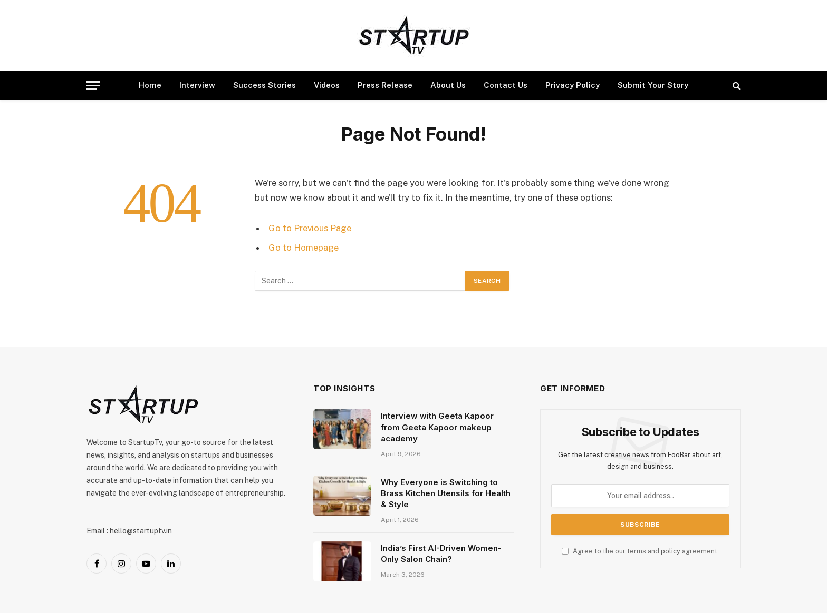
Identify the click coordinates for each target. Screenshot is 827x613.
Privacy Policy (572, 85)
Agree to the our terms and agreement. (640, 551)
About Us (448, 85)
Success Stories (264, 85)
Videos (327, 85)
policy (670, 551)
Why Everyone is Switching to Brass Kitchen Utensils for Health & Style (446, 493)
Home (150, 85)
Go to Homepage (303, 247)
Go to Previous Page (309, 228)
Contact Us (505, 85)
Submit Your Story (653, 85)
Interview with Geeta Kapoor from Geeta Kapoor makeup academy (437, 427)
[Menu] (93, 85)
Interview (197, 85)
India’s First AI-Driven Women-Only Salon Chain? (441, 553)
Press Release (385, 85)
